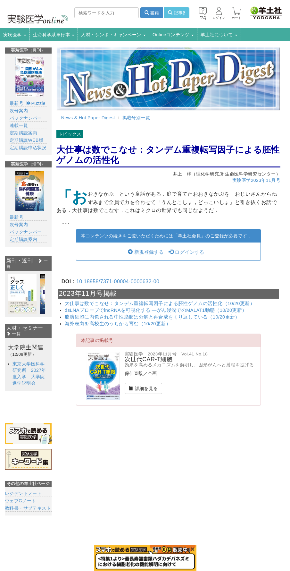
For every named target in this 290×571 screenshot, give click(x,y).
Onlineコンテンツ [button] (173, 34)
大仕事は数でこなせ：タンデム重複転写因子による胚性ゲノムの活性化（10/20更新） (160, 303)
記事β (176, 12)
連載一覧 (19, 125)
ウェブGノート (20, 500)
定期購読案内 (23, 132)
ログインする (186, 252)
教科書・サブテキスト (28, 508)
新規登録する (146, 252)
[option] (22, 294)
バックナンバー (26, 118)
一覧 (13, 333)
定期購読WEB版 (26, 140)
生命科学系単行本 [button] (54, 34)
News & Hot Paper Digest (88, 117)
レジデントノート (23, 493)
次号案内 (19, 110)
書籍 (152, 12)
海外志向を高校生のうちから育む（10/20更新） (118, 323)
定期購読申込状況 (28, 147)
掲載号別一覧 (136, 117)
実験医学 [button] (14, 34)
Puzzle (36, 103)
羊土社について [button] (219, 34)
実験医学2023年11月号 (256, 180)
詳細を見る (143, 388)
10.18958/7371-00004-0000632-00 (117, 281)
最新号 (16, 103)
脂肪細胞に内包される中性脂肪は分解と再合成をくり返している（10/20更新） (152, 317)
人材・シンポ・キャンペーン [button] (113, 34)
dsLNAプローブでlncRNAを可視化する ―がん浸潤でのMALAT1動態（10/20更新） (156, 310)
